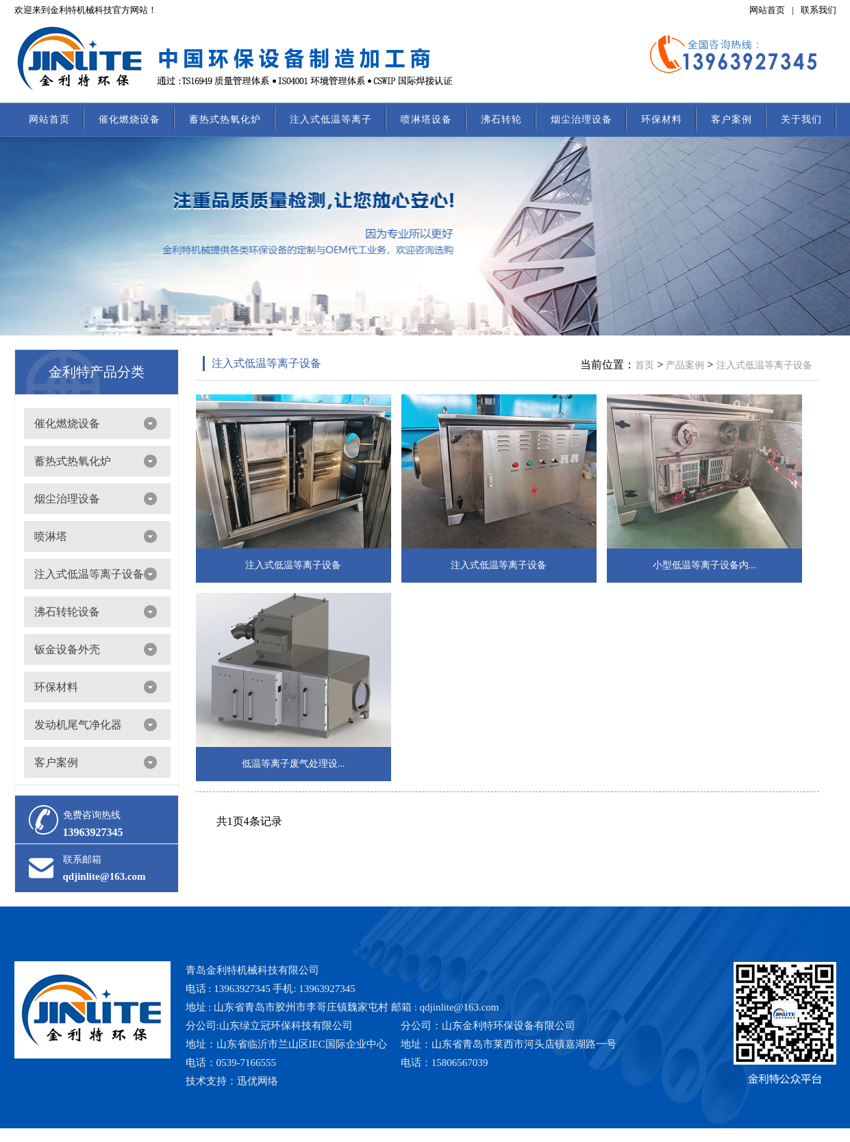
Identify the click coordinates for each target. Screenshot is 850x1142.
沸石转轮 (501, 119)
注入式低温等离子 (331, 119)
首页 (644, 365)
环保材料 (661, 119)
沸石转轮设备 (67, 612)
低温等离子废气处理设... (293, 764)
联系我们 (818, 10)
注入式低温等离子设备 (89, 574)
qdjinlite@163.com (104, 876)
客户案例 (731, 119)
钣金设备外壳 (67, 649)
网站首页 (767, 10)
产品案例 (685, 365)
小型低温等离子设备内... (704, 565)
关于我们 (801, 119)
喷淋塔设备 (426, 119)
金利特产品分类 (97, 371)
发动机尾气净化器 (78, 725)
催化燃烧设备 (129, 119)
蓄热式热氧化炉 (225, 119)
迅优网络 (257, 1081)
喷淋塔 (50, 536)
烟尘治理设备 (581, 119)
